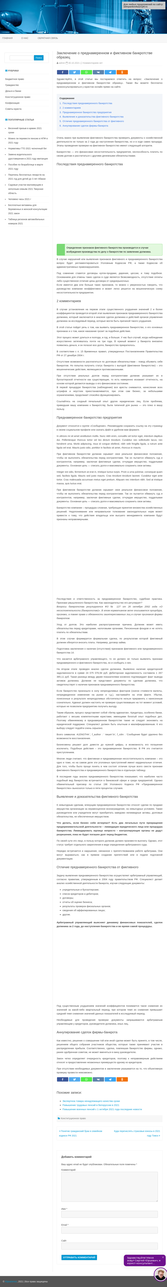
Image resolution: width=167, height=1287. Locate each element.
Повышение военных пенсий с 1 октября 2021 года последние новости (102, 1109)
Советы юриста (13, 109)
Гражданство (12, 85)
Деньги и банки (13, 91)
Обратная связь (48, 38)
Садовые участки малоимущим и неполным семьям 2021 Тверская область (25, 188)
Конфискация (12, 103)
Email (64, 1225)
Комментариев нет (93, 63)
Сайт (64, 1240)
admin (62, 63)
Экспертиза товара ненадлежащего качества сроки (91, 1101)
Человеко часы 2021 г (19, 199)
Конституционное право (73, 1118)
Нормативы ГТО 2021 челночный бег (27, 148)
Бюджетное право (14, 79)
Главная (7, 38)
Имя (64, 1209)
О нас (24, 38)
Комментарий (68, 1170)
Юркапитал (11, 1281)
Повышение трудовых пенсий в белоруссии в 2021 (90, 1105)
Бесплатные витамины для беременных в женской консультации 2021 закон (27, 209)
